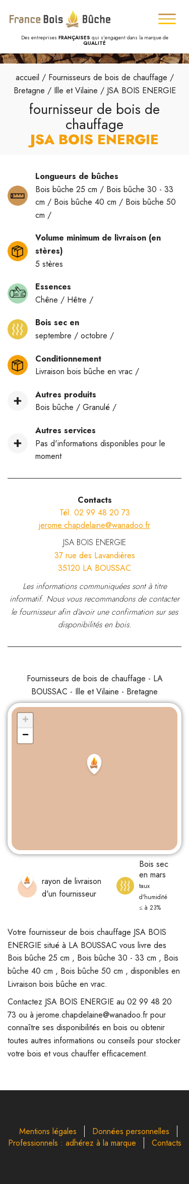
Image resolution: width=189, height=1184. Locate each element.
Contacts (166, 1143)
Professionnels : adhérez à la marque (72, 1143)
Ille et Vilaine (76, 90)
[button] (94, 765)
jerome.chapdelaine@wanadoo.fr (94, 525)
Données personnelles (130, 1131)
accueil (27, 77)
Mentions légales (48, 1131)
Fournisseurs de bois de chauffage (107, 77)
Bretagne (29, 90)
